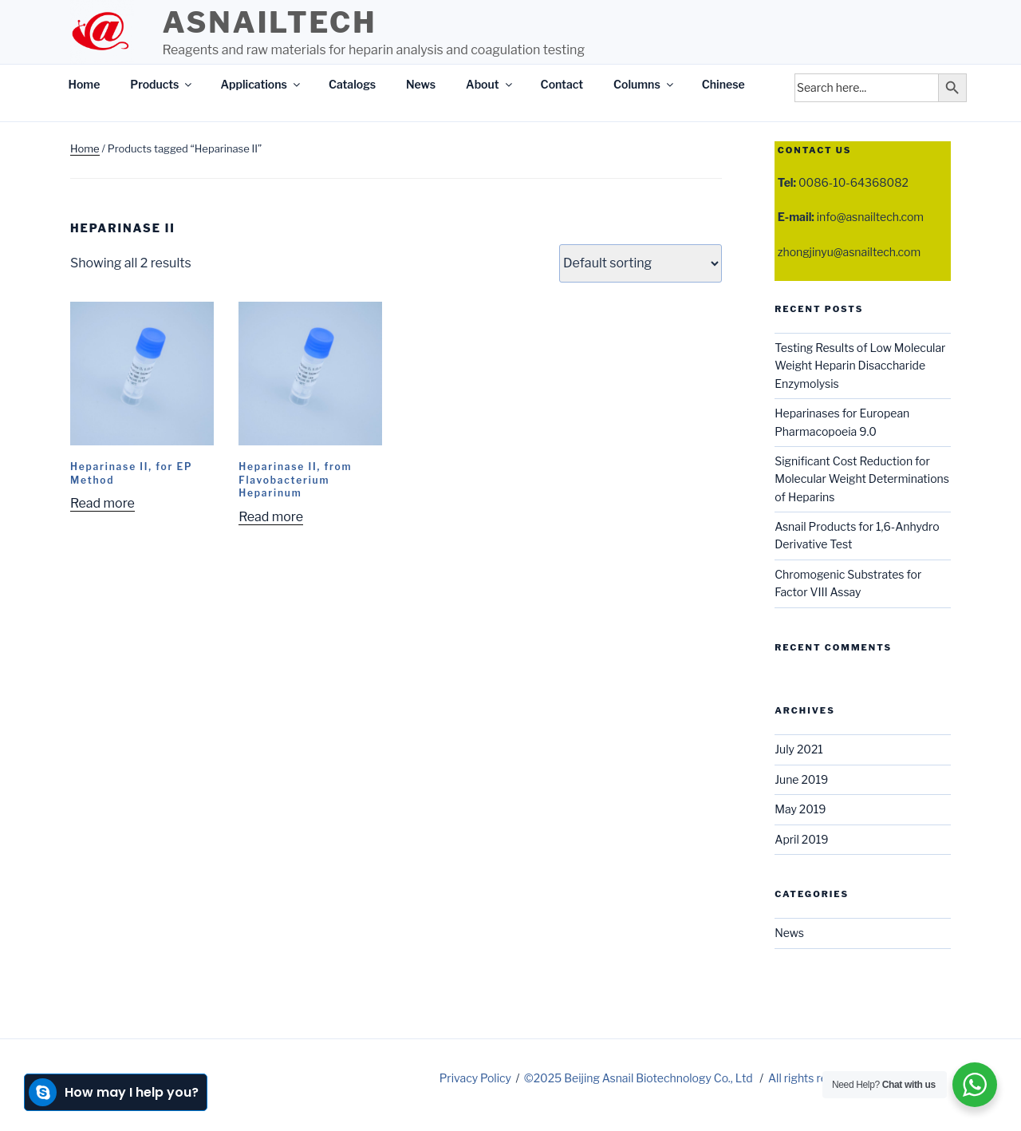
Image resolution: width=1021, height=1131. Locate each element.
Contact (562, 84)
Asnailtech (269, 22)
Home (85, 84)
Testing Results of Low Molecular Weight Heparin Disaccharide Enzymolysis (860, 365)
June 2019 (801, 779)
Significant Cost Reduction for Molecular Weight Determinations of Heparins (862, 479)
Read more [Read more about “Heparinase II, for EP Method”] (102, 503)
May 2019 (800, 809)
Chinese (723, 84)
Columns (644, 84)
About (490, 84)
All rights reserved (815, 1078)
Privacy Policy (475, 1078)
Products (162, 84)
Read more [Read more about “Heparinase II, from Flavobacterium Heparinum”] (270, 516)
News (421, 84)
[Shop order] (640, 263)
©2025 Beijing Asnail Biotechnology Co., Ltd (639, 1078)
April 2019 (801, 839)
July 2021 (799, 749)
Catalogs (352, 84)
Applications (261, 84)
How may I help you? (114, 1092)
